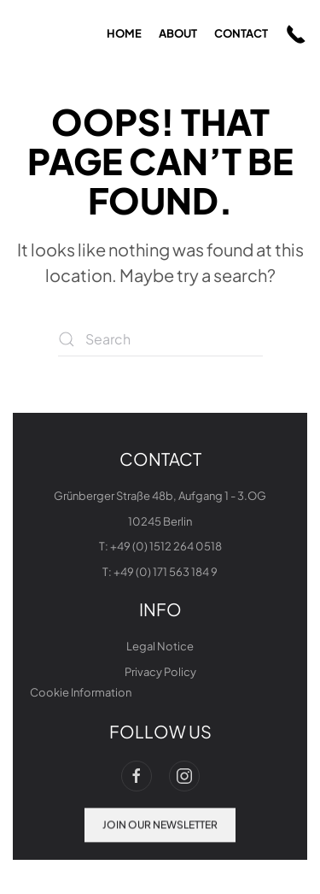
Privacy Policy (160, 672)
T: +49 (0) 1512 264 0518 (160, 546)
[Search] (160, 339)
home (124, 33)
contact (241, 33)
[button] (296, 34)
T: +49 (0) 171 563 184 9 (160, 572)
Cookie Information (80, 692)
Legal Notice (160, 646)
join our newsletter (160, 823)
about (178, 33)
